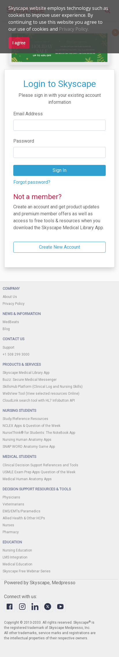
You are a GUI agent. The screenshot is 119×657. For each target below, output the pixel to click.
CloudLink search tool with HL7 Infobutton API (39, 400)
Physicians (11, 497)
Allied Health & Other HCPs (24, 518)
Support (8, 347)
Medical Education (17, 564)
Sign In (59, 170)
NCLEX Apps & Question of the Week (31, 426)
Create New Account (59, 247)
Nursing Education (17, 550)
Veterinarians (13, 504)
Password (23, 141)
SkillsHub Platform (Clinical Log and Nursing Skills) (43, 387)
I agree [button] (18, 43)
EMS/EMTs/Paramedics (21, 511)
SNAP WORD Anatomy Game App (29, 447)
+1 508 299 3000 (16, 354)
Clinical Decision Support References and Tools (40, 465)
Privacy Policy (14, 304)
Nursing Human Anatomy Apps (27, 440)
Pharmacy (11, 532)
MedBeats (11, 322)
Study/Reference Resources (25, 419)
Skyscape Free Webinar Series (27, 571)
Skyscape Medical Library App (26, 373)
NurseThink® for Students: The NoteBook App (39, 433)
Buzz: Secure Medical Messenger (30, 380)
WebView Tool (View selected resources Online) (41, 394)
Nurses (8, 525)
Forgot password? (31, 182)
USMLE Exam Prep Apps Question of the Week (39, 472)
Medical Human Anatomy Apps (27, 479)
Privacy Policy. (74, 29)
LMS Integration (15, 557)
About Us (10, 297)
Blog (6, 329)
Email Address (28, 114)
